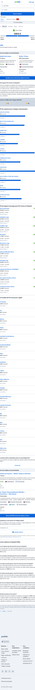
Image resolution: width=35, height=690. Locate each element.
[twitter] (9, 671)
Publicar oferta (15, 654)
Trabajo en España (5, 666)
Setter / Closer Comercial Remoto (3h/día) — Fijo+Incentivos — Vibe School (26, 56)
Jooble (10, 687)
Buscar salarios (17, 13)
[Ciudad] (17, 9)
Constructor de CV (27, 661)
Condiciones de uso (17, 536)
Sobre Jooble (4, 649)
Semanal (10, 26)
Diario (15, 26)
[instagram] (6, 671)
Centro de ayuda (5, 664)
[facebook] (2, 671)
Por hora (21, 26)
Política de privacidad (7, 536)
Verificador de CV (27, 663)
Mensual (4, 26)
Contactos (4, 657)
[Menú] (2, 2)
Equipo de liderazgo (6, 655)
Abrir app (31, 2)
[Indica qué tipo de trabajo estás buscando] (17, 5)
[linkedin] (12, 671)
